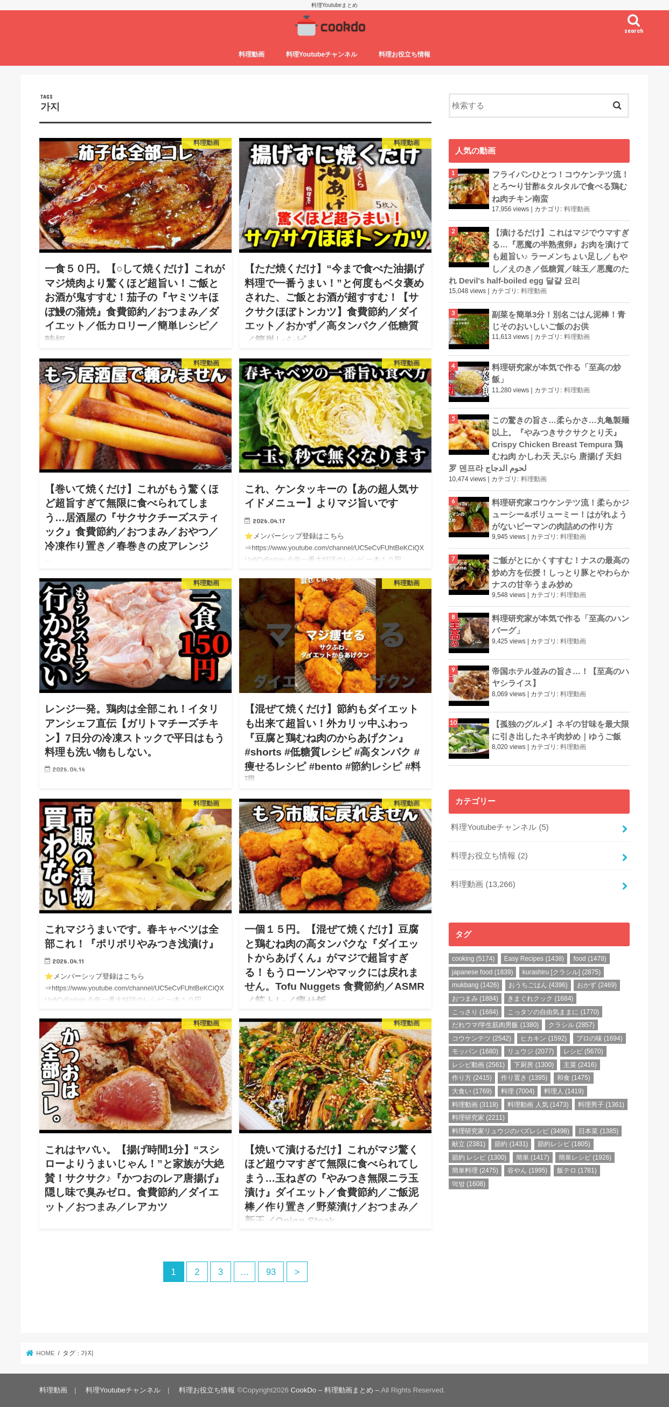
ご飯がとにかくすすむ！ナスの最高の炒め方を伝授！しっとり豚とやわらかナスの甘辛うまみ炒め (560, 572)
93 (271, 1272)
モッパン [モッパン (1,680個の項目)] (475, 1051)
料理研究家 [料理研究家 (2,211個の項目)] (478, 1117)
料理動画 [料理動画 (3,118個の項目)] (475, 1104)
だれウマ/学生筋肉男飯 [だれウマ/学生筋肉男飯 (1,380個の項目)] (495, 1025)
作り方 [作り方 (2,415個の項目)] (472, 1078)
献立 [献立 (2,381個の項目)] (468, 1144)
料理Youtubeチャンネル (322, 54)
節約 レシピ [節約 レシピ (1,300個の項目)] (479, 1157)
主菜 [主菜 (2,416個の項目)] (580, 1065)
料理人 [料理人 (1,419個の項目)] (564, 1091)
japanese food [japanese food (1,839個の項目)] (482, 972)
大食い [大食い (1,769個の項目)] (472, 1091)
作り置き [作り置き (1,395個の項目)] (524, 1078)
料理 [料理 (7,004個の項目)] (517, 1091)
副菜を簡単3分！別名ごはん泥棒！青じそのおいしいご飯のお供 (558, 320)
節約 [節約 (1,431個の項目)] (511, 1144)
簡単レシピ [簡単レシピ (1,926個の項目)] (585, 1157)
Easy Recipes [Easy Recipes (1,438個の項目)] (534, 958)
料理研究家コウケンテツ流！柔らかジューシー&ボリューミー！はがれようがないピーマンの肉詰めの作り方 (560, 514)
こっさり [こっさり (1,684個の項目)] (475, 1012)
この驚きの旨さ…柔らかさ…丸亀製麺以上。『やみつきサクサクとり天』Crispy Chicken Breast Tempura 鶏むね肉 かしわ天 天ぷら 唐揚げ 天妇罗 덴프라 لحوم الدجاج (539, 444)
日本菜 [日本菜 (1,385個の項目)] (598, 1131)
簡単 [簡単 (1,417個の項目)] (532, 1157)
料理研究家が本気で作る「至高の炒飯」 (556, 373)
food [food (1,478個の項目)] (589, 958)
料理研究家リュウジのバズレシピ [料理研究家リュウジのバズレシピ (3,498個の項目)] (510, 1131)
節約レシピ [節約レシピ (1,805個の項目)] (564, 1144)
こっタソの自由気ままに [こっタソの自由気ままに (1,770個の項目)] (553, 1012)
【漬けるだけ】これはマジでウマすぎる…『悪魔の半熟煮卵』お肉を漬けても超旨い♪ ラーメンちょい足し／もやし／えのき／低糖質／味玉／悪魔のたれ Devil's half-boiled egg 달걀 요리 (539, 256)
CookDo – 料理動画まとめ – (335, 1390)
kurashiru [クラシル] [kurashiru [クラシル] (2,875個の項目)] (561, 972)
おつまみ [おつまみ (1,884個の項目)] (475, 998)
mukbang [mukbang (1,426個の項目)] (475, 985)
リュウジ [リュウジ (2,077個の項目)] (530, 1051)
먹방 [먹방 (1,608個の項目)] (468, 1184)
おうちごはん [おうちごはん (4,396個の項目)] (538, 985)
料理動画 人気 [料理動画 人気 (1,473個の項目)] (537, 1104)
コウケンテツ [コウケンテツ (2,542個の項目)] (481, 1038)
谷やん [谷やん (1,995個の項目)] (527, 1170)
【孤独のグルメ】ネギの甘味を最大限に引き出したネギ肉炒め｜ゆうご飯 (560, 730)
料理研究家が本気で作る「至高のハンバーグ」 (560, 624)
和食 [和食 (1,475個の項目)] (573, 1078)
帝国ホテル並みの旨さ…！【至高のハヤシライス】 (560, 677)
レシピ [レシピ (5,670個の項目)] (583, 1051)
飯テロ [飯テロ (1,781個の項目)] (577, 1170)
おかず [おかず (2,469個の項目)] (597, 985)
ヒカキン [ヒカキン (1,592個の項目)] (543, 1038)
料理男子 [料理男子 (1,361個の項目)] (601, 1104)
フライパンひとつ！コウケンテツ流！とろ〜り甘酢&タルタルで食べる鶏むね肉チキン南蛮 (560, 186)
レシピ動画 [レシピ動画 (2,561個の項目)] (478, 1065)
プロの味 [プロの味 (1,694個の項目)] (599, 1038)
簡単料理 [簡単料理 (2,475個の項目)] (475, 1170)
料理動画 (251, 54)
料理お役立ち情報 (404, 54)
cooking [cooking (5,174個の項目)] (473, 958)
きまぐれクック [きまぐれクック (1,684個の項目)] (540, 998)
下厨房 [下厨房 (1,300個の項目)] (534, 1065)
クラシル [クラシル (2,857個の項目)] (571, 1025)
